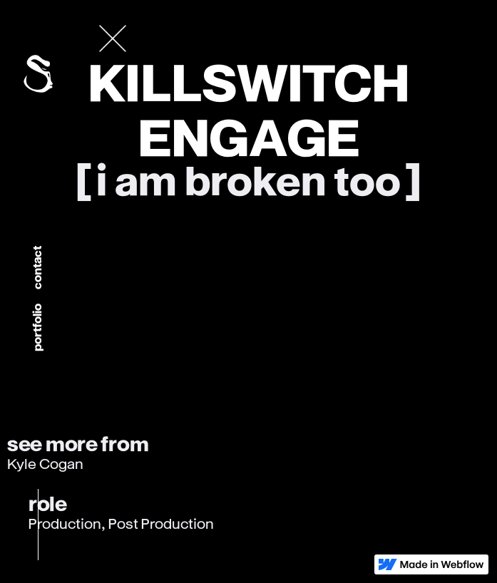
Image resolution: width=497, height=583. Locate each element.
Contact (37, 267)
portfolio (37, 327)
